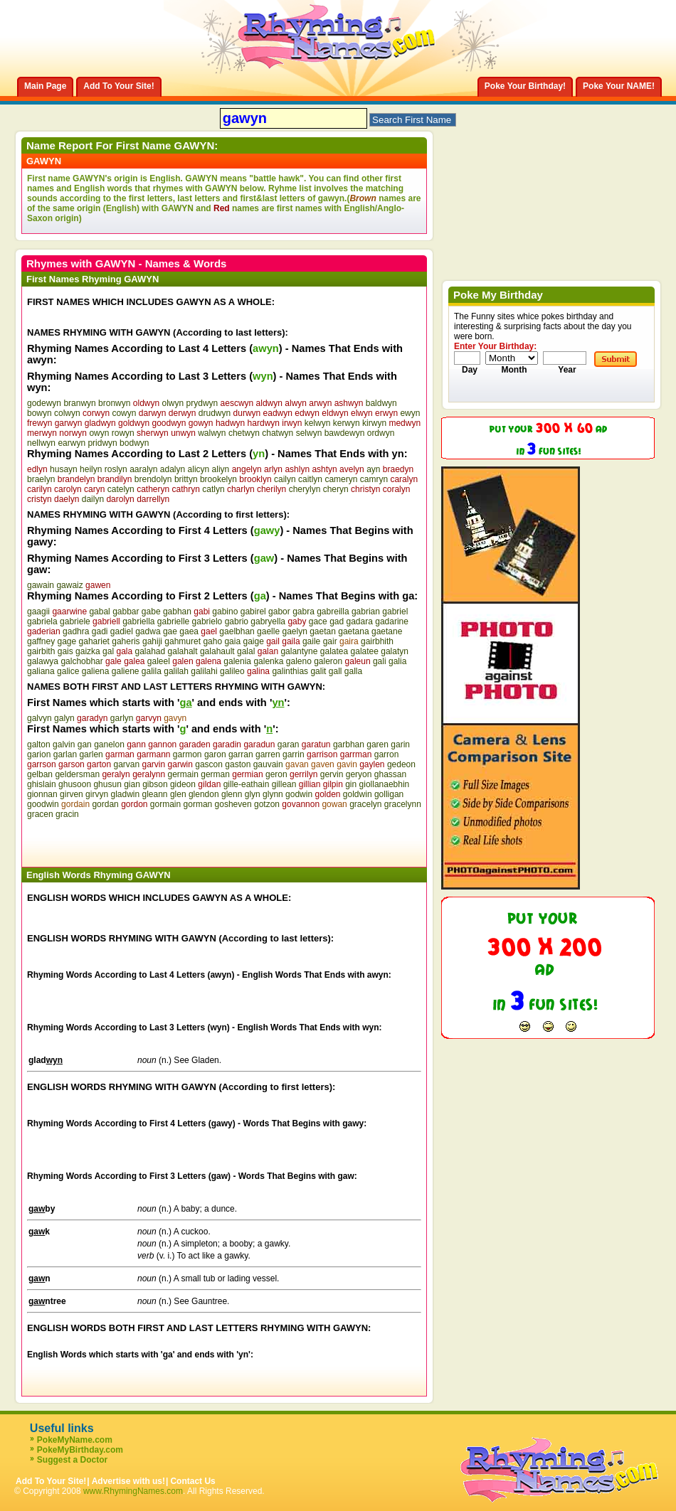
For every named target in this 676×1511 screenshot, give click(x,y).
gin (351, 784)
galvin (64, 744)
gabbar (125, 611)
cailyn (285, 479)
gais (65, 651)
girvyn (96, 794)
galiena (96, 671)
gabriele (75, 621)
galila (152, 671)
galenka (268, 661)
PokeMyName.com (74, 1440)
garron (386, 754)
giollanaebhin (384, 784)
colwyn (67, 413)
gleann (155, 794)
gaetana (353, 631)
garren (267, 754)
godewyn (44, 403)
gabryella (267, 621)
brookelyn (218, 479)
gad (336, 621)
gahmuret (182, 641)
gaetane (386, 631)
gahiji (152, 641)
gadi (100, 631)
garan (289, 744)
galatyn (394, 651)
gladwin (124, 794)
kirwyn (374, 423)
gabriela (42, 621)
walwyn (212, 433)
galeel (158, 661)
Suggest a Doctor (72, 1460)
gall (335, 671)
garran (240, 754)
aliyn (221, 469)
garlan (65, 754)
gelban (40, 774)
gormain (165, 804)
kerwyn (346, 423)
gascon (209, 764)
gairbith (41, 651)
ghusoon (74, 784)
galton (39, 744)
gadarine (391, 621)
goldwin (357, 794)
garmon (187, 754)
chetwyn (244, 433)
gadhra (76, 631)
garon (215, 754)
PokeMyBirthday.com (80, 1450)
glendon (204, 794)
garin (400, 744)
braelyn (41, 479)
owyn (99, 433)
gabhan (177, 611)
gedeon (401, 764)
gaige (253, 641)
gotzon (267, 804)
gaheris (125, 641)
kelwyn (318, 423)
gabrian (366, 611)
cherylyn (305, 489)
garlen (90, 754)
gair (330, 641)
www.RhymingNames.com (133, 1491)
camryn (374, 479)
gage (67, 641)
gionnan (42, 794)
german (215, 774)
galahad (149, 651)
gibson (154, 784)
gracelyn (365, 804)
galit (318, 671)
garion (39, 754)
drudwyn (215, 413)
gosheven (233, 804)
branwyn (79, 403)
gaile (311, 641)
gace (318, 621)
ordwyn (381, 433)
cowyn (124, 413)
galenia (237, 661)
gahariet (94, 641)
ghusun (107, 784)
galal (246, 651)
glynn (273, 794)
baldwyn (381, 403)
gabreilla (333, 611)
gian (132, 784)
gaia (232, 641)
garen (377, 744)
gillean (284, 784)
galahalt (183, 651)
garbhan (348, 744)
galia (397, 661)
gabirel (253, 611)
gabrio (236, 621)
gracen (40, 814)
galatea (334, 651)
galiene (125, 671)
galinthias (290, 671)
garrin (293, 754)
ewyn (410, 413)
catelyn (120, 489)
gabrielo (207, 621)
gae (170, 631)
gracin (67, 814)
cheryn (336, 489)
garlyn (122, 718)
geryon (359, 774)
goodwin (43, 804)
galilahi (204, 671)
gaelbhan (236, 631)
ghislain (41, 784)
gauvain (268, 764)
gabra (303, 611)
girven (71, 794)
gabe (151, 611)
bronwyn (114, 403)
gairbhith (377, 641)
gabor (279, 611)
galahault (217, 651)
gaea (189, 631)
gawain (40, 585)
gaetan (323, 631)
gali (379, 661)
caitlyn (310, 479)
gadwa (147, 631)
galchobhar (81, 661)
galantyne (298, 651)
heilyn (91, 469)
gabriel (395, 611)
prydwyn (202, 403)
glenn (231, 794)
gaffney (41, 641)
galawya (42, 661)
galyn (64, 718)
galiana (41, 671)
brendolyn (153, 479)
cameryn (340, 479)
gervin (332, 774)
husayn (64, 469)
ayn (373, 469)
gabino (225, 611)
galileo (232, 671)
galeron (328, 661)
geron (276, 774)
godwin (298, 794)
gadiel (121, 631)
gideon (183, 784)
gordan (105, 804)
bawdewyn (344, 433)
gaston (237, 764)
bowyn (39, 413)
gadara (360, 621)
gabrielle (173, 621)
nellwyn (41, 443)
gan (85, 744)
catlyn (213, 489)
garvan (126, 764)
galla (353, 671)
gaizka (87, 651)
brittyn (186, 479)
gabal (99, 611)
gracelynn (402, 804)
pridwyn (102, 443)
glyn (252, 794)
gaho (212, 641)
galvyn (39, 718)
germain (183, 774)
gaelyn (294, 631)
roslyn (116, 469)
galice (68, 671)
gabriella (138, 621)
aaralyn (143, 469)
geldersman (77, 774)
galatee (365, 651)
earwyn (71, 443)
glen (178, 794)
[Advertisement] (193, 840)
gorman (198, 804)
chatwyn (277, 433)
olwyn (173, 403)
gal (108, 651)
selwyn (309, 433)
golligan (388, 794)
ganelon (109, 744)
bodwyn (134, 443)
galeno (299, 661)
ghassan (390, 774)
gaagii (38, 611)
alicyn (199, 469)
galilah (176, 671)
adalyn (172, 469)
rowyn (123, 433)
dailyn (93, 499)
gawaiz (69, 585)
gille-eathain (246, 784)
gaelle (268, 631)
